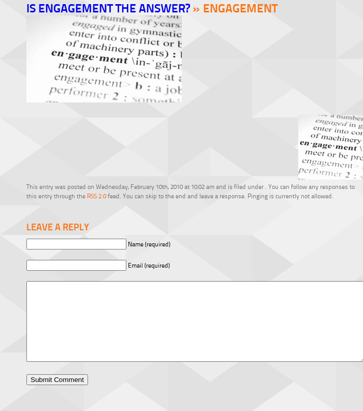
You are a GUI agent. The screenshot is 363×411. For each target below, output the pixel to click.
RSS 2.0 (96, 196)
